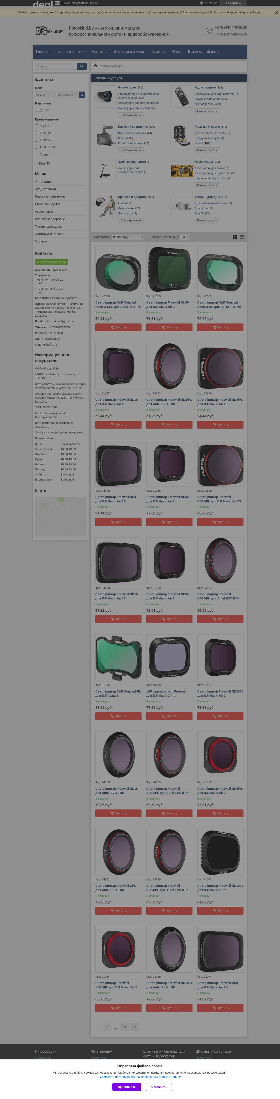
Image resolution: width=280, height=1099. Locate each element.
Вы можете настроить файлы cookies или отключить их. (138, 1077)
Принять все (127, 1086)
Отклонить (158, 1086)
